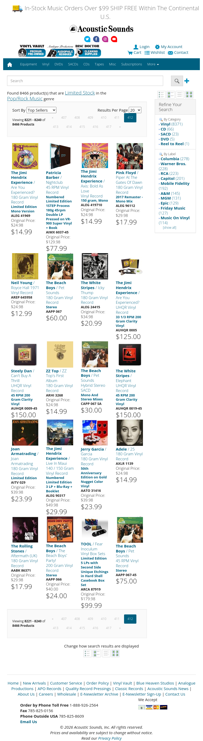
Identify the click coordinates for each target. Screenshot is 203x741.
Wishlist (155, 52)
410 (103, 117)
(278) (175, 158)
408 (77, 117)
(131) (171, 198)
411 (117, 117)
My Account (169, 46)
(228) (172, 166)
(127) (172, 210)
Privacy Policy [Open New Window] (109, 738)
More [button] (153, 64)
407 (64, 117)
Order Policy (97, 683)
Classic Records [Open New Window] (129, 688)
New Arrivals (34, 683)
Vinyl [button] (45, 64)
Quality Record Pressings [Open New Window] (88, 688)
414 (69, 126)
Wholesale (66, 694)
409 (90, 117)
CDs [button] (86, 64)
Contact (178, 52)
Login (142, 46)
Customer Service (66, 683)
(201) (172, 178)
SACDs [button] (73, 64)
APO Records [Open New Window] (49, 688)
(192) (174, 186)
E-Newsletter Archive (99, 694)
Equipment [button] (28, 64)
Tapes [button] (99, 64)
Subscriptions (131, 64)
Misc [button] (112, 64)
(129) (169, 203)
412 (130, 117)
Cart (134, 52)
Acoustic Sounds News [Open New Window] (168, 688)
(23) (169, 134)
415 (82, 126)
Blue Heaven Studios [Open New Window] (155, 683)
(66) (167, 129)
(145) (170, 193)
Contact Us (175, 694)
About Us (26, 694)
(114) (174, 220)
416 (95, 126)
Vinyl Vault (122, 683)
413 (55, 126)
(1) (175, 143)
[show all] (169, 227)
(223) (169, 173)
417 (108, 126)
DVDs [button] (59, 64)
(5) (167, 139)
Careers (46, 694)
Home (13, 683)
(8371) (172, 124)
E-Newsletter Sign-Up (141, 694)
